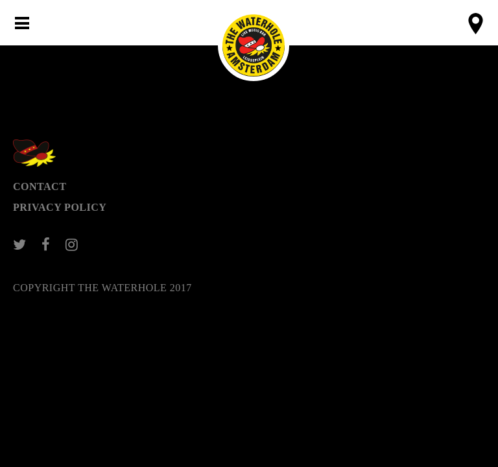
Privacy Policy (59, 207)
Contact (39, 186)
